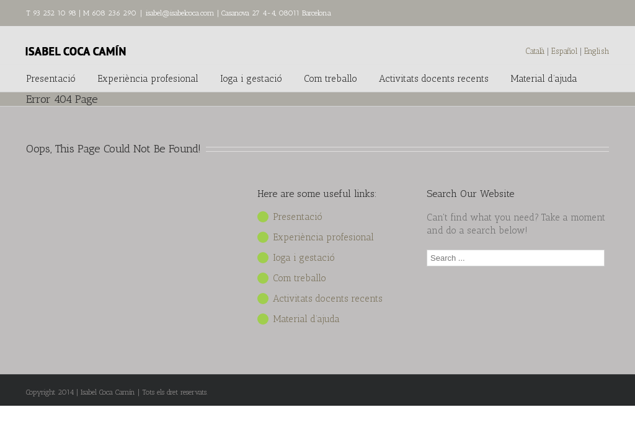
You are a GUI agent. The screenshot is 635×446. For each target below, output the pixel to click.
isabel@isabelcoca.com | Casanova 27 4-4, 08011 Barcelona (238, 13)
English (596, 51)
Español (565, 51)
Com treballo (330, 78)
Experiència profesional (147, 78)
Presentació (51, 78)
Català (535, 51)
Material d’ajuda (543, 78)
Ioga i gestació (251, 78)
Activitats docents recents (434, 78)
